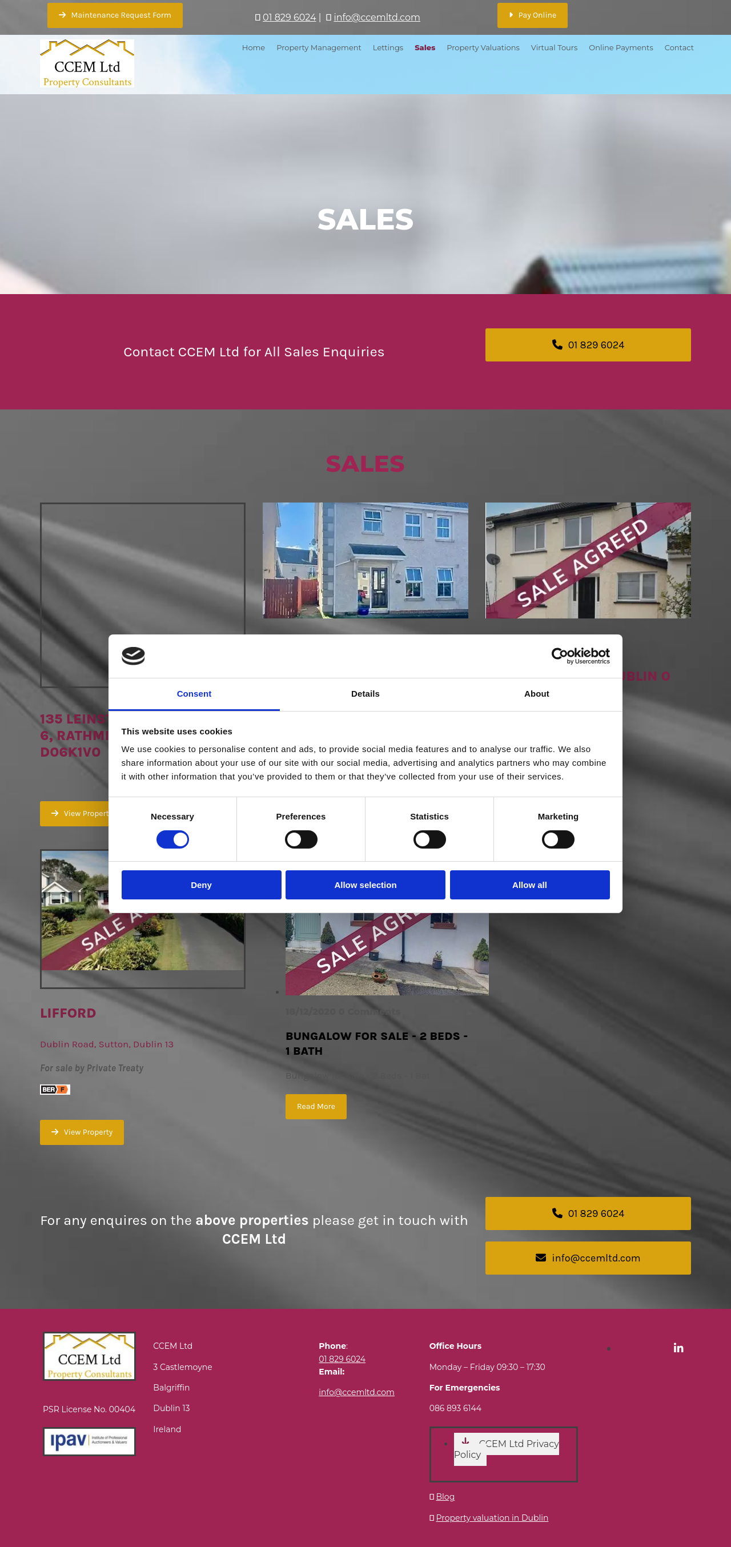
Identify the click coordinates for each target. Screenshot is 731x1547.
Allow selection (365, 885)
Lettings (388, 47)
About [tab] (536, 693)
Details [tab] (365, 693)
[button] (115, 15)
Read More (316, 1106)
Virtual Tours (554, 47)
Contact (679, 47)
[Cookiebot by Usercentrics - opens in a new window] (560, 656)
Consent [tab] (194, 693)
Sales (425, 47)
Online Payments (621, 47)
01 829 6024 (289, 17)
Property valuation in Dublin (492, 1518)
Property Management (319, 47)
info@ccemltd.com (377, 17)
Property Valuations (483, 47)
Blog (445, 1497)
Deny (201, 885)
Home (253, 47)
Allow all (529, 885)
